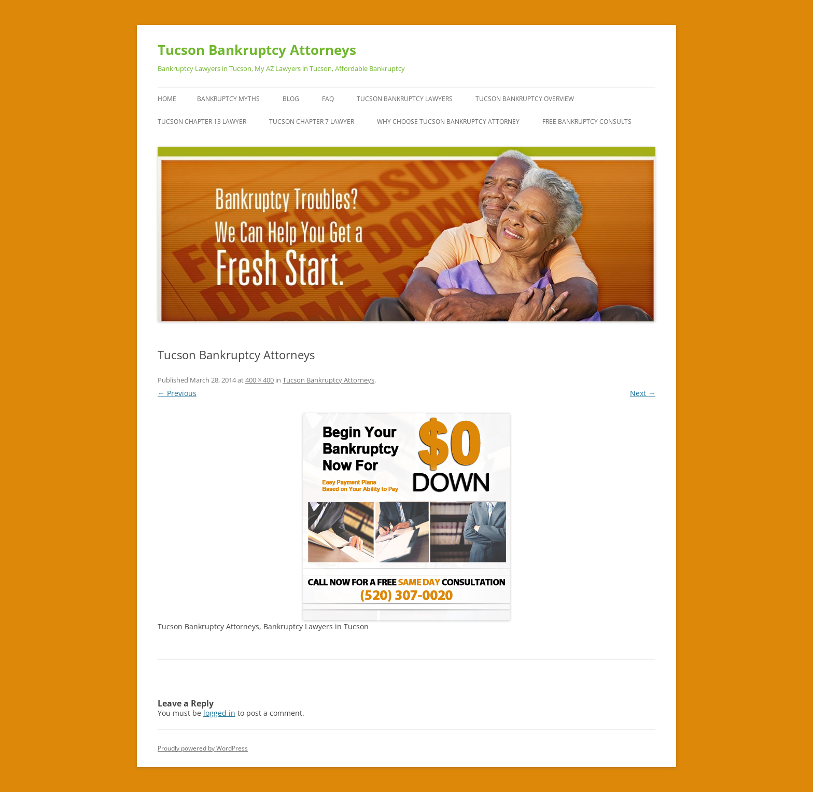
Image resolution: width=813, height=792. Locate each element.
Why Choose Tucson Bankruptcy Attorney (448, 121)
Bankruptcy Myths (228, 98)
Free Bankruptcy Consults (587, 121)
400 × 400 (259, 380)
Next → (642, 393)
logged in (219, 713)
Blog (291, 98)
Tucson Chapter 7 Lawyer (311, 121)
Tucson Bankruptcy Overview (524, 98)
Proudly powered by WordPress (203, 748)
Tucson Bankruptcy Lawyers (405, 98)
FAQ (328, 98)
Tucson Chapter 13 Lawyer (202, 121)
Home (167, 98)
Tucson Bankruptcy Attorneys (257, 49)
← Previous (177, 393)
